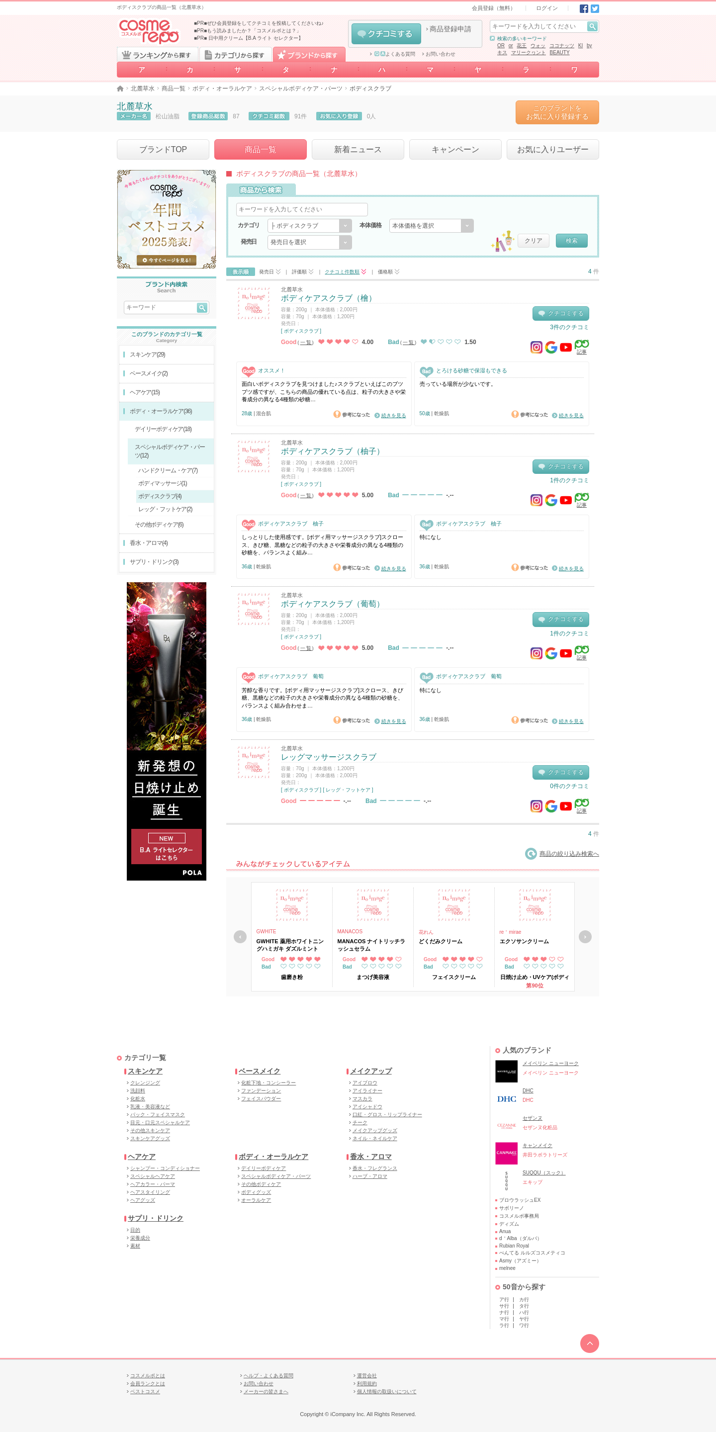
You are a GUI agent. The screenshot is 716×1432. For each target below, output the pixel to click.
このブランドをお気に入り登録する (557, 112)
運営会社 (367, 1375)
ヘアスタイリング (150, 1192)
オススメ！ (263, 370)
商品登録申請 (450, 28)
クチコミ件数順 (342, 271)
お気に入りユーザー (553, 149)
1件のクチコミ (569, 480)
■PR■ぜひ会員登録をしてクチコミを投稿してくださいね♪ (259, 23)
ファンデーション (261, 1090)
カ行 (524, 1299)
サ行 (504, 1306)
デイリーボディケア (263, 1168)
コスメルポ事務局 (519, 1216)
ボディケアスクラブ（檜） (328, 298)
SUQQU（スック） (544, 1172)
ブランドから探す (309, 54)
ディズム (509, 1224)
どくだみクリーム (440, 941)
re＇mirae (511, 932)
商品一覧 (173, 88)
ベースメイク (259, 1071)
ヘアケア (142, 1157)
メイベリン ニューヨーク (551, 1063)
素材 (135, 1246)
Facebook (584, 8)
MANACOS (350, 931)
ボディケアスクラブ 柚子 (283, 524)
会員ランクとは (147, 1383)
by (589, 45)
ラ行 (504, 1325)
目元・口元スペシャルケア (160, 1122)
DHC (528, 1090)
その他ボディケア (261, 1184)
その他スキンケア (150, 1130)
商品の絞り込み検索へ (562, 854)
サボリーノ (511, 1208)
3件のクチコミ (569, 327)
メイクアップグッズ (375, 1130)
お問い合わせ (440, 54)
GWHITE (266, 931)
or (511, 45)
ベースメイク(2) (149, 373)
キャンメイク (537, 1145)
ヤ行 (524, 1319)
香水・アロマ (371, 1157)
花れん (426, 932)
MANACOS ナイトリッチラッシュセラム (372, 944)
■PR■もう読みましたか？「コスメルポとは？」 (247, 30)
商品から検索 (261, 190)
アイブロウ (365, 1082)
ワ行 (524, 1325)
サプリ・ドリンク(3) (154, 561)
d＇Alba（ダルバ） (520, 1238)
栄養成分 (140, 1238)
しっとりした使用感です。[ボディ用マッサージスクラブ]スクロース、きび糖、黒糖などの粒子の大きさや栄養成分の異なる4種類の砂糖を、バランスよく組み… (322, 544)
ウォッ (538, 45)
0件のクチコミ (569, 786)
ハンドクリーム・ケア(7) (167, 470)
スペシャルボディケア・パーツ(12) (169, 451)
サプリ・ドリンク (155, 1218)
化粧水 (137, 1098)
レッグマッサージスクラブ (328, 757)
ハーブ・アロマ (370, 1176)
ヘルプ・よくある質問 (268, 1375)
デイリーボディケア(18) (163, 429)
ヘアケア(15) (145, 392)
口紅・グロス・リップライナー (387, 1114)
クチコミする (386, 33)
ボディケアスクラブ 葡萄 (283, 676)
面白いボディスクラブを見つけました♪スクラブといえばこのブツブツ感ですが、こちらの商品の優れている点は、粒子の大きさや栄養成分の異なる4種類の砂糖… (324, 391)
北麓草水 (143, 88)
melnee (507, 1268)
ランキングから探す (157, 54)
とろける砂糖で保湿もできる (463, 370)
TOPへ (589, 1343)
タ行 (524, 1306)
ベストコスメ (145, 1391)
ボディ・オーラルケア (222, 88)
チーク (360, 1122)
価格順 (385, 271)
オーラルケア (256, 1200)
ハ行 (524, 1312)
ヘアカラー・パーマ (152, 1184)
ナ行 (504, 1312)
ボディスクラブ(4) (159, 496)
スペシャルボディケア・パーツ (301, 88)
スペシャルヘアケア (152, 1176)
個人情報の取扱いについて (387, 1391)
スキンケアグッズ (150, 1138)
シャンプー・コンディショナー (165, 1168)
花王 (522, 45)
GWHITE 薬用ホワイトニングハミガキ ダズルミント (290, 944)
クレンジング (145, 1082)
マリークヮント (528, 52)
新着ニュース (358, 149)
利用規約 (367, 1383)
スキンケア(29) (147, 354)
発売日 (266, 271)
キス (502, 52)
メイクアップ (371, 1071)
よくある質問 (394, 54)
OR (501, 45)
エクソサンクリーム (524, 941)
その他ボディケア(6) (159, 524)
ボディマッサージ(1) (162, 483)
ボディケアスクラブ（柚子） (332, 451)
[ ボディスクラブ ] (301, 331)
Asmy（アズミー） (520, 1260)
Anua (505, 1231)
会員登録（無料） (494, 8)
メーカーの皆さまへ (266, 1391)
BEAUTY (560, 52)
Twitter (595, 8)
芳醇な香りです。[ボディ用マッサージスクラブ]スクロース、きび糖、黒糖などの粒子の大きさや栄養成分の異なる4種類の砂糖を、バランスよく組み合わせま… (322, 698)
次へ (585, 936)
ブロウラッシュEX (519, 1200)
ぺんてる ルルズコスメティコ (532, 1252)
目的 (135, 1230)
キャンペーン (455, 149)
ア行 (504, 1299)
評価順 (299, 271)
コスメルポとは (147, 1375)
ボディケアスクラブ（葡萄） (332, 604)
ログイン (547, 8)
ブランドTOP (163, 149)
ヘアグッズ (142, 1200)
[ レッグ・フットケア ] (348, 790)
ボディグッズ (256, 1192)
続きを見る (393, 415)
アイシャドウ (367, 1106)
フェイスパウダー (261, 1098)
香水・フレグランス (375, 1168)
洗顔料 (137, 1090)
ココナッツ (561, 45)
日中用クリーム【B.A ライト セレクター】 (255, 38)
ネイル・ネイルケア (375, 1138)
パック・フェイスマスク (157, 1114)
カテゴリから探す (235, 54)
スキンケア (145, 1071)
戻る (240, 936)
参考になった (351, 414)
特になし (431, 537)
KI (580, 45)
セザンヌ (532, 1118)
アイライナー (367, 1090)
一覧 (306, 342)
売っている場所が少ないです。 (458, 384)
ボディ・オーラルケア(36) (161, 411)
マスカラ (362, 1098)
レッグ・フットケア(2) (165, 509)
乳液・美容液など (150, 1106)
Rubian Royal (514, 1246)
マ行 (504, 1319)
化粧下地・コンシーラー (268, 1082)
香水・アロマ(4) (149, 542)
